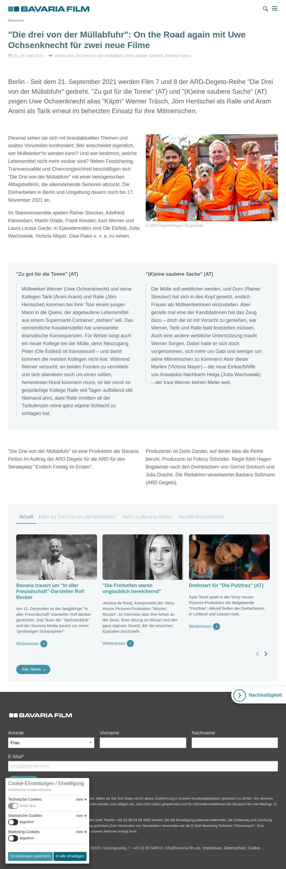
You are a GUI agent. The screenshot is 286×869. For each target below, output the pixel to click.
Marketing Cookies (23, 832)
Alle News (31, 669)
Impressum (212, 848)
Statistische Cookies (25, 815)
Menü (274, 8)
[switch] (47, 806)
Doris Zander (136, 55)
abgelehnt (26, 822)
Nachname (203, 733)
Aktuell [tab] (26, 517)
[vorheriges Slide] (258, 653)
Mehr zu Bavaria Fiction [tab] (147, 517)
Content (156, 55)
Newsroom (16, 20)
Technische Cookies (25, 799)
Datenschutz (235, 848)
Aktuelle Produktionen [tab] (201, 517)
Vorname (109, 733)
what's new (64, 55)
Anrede (16, 733)
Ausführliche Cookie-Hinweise (29, 790)
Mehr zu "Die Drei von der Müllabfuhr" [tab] (78, 517)
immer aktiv (27, 806)
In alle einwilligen (70, 856)
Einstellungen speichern (30, 856)
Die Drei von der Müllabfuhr (99, 55)
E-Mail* (16, 756)
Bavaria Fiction (178, 55)
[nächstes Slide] (266, 653)
